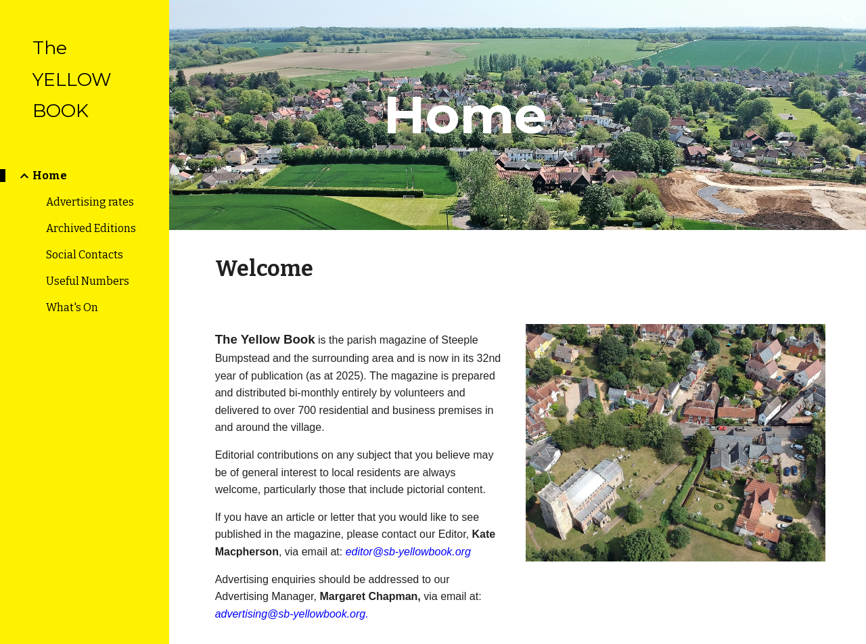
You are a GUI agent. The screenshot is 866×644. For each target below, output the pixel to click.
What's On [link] (72, 307)
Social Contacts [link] (84, 254)
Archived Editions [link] (91, 228)
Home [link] (49, 175)
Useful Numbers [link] (87, 281)
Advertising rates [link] (90, 202)
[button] (850, 19)
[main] (465, 115)
